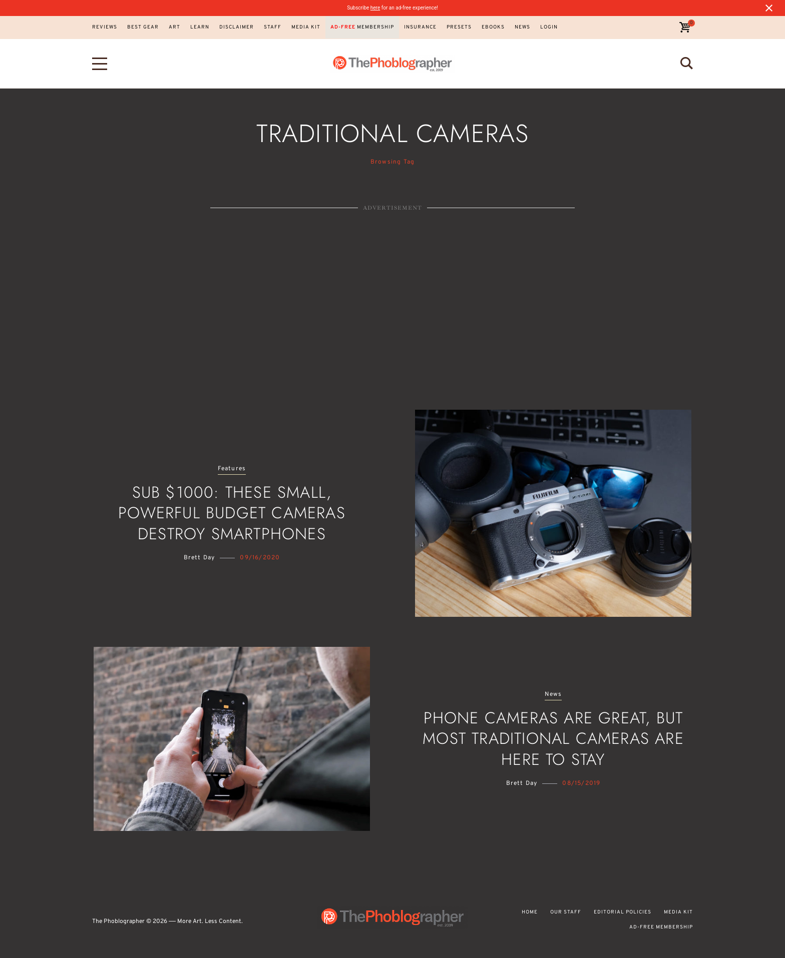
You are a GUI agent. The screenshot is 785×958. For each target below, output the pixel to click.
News (553, 694)
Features (232, 469)
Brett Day (199, 558)
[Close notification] (769, 8)
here (375, 8)
